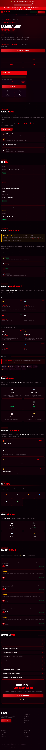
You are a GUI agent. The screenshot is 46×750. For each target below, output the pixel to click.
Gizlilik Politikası (27, 728)
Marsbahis (20, 103)
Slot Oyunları (3, 728)
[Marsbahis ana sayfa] (5, 12)
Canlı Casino (3, 730)
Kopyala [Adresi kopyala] (23, 82)
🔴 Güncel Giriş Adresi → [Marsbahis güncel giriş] (23, 50)
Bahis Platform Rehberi (11, 103)
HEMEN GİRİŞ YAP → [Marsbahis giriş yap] (14, 86)
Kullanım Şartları (27, 730)
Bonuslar (25, 718)
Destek (25, 722)
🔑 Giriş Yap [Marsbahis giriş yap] (23, 699)
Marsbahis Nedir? (27, 714)
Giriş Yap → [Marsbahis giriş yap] (41, 12)
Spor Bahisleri (3, 732)
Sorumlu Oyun (26, 732)
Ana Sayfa (2, 19)
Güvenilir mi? (26, 716)
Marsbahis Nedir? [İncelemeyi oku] (23, 54)
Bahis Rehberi (8, 19)
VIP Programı (26, 720)
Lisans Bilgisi (26, 734)
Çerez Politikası (27, 736)
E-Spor (2, 734)
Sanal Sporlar (3, 736)
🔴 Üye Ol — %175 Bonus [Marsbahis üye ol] (23, 695)
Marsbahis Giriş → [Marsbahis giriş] (7, 129)
